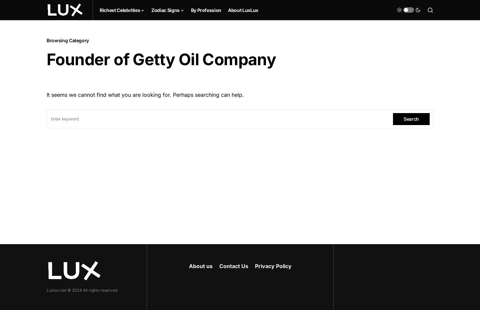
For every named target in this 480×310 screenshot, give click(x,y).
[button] (409, 10)
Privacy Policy (273, 266)
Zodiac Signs (165, 10)
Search (411, 119)
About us (201, 266)
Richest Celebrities (120, 10)
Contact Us (233, 266)
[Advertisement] (240, 178)
